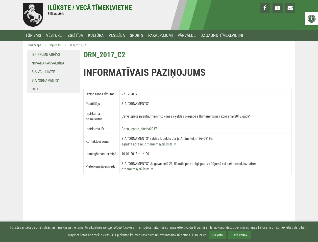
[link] (311, 18)
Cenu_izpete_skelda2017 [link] (139, 129)
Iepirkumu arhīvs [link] (46, 54)
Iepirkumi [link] (55, 45)
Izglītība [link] (75, 35)
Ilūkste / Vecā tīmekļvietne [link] (90, 8)
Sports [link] (136, 35)
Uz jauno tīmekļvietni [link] (221, 35)
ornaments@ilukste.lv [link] (160, 144)
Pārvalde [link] (187, 35)
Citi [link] (35, 89)
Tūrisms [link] (33, 35)
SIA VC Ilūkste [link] (43, 72)
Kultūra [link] (96, 35)
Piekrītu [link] (217, 235)
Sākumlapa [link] (34, 45)
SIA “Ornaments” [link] (45, 80)
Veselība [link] (117, 35)
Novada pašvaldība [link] (48, 63)
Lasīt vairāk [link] (239, 235)
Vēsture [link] (54, 35)
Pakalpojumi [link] (160, 35)
